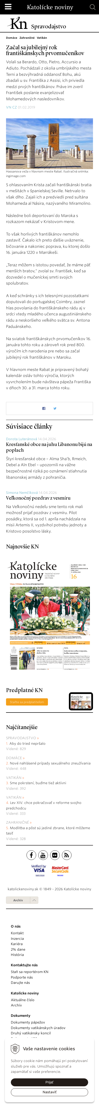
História (17, 955)
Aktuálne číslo (22, 1000)
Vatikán (13, 778)
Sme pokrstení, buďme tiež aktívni (38, 783)
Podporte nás (22, 977)
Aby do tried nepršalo (27, 743)
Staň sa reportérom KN (29, 972)
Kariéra (17, 944)
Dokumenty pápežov (28, 1022)
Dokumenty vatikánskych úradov (38, 1028)
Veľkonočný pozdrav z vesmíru (38, 498)
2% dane (18, 949)
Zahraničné (17, 822)
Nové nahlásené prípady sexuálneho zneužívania (50, 763)
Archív (18, 900)
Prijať (49, 1082)
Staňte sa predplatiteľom (27, 702)
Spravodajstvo (21, 738)
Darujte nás (20, 983)
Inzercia (17, 939)
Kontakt (17, 933)
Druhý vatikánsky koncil (31, 1033)
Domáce (14, 758)
